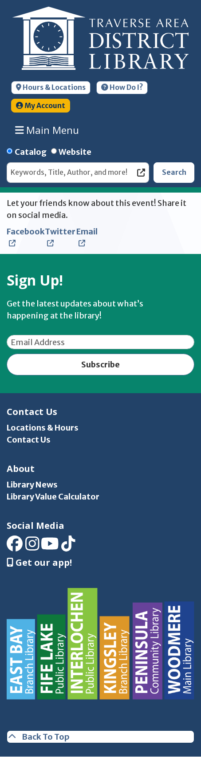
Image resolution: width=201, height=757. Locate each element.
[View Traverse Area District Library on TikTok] (68, 547)
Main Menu (47, 130)
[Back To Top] (100, 736)
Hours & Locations (51, 87)
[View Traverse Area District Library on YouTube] (50, 547)
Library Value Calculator (53, 496)
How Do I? (122, 87)
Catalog (31, 152)
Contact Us (29, 440)
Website (75, 152)
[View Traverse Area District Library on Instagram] (32, 547)
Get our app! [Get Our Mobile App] (39, 562)
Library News (32, 484)
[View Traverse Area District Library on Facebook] (15, 547)
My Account (40, 105)
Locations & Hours (43, 428)
